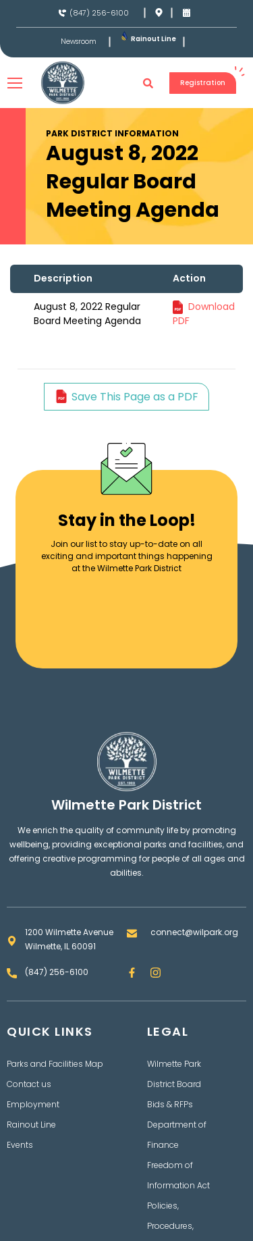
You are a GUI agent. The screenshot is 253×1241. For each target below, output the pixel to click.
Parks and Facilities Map (55, 1064)
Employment (33, 1104)
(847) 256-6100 (99, 12)
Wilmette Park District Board (174, 1074)
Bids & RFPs (170, 1104)
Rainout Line (153, 39)
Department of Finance (176, 1135)
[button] (148, 83)
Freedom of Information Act (178, 1175)
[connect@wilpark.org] (132, 933)
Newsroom (78, 42)
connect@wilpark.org (194, 932)
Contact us (29, 1084)
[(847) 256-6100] (62, 13)
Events (20, 1145)
